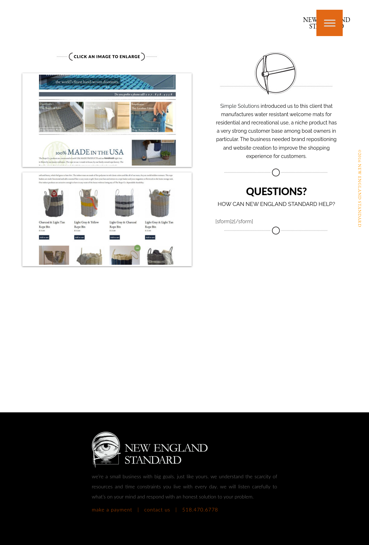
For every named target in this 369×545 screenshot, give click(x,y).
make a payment (112, 509)
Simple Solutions (240, 106)
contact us (157, 509)
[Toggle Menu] (329, 22)
